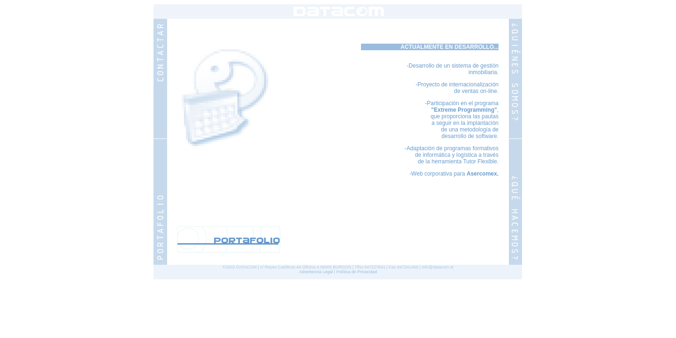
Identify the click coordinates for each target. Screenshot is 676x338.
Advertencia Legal (316, 271)
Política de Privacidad (356, 271)
